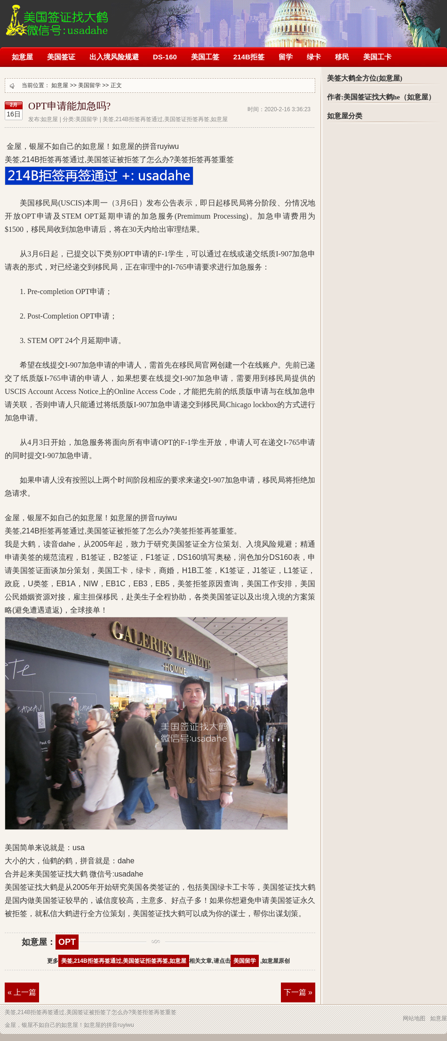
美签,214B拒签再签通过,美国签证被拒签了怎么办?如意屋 (56, 17)
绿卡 (314, 57)
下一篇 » (298, 992)
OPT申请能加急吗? (69, 106)
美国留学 (89, 85)
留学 (286, 57)
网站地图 (414, 1018)
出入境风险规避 (114, 57)
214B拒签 (248, 57)
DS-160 (165, 57)
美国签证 (61, 57)
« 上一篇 (22, 992)
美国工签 (205, 57)
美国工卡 (377, 57)
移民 (342, 57)
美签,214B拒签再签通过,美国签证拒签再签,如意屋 (124, 961)
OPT (67, 942)
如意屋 (22, 57)
